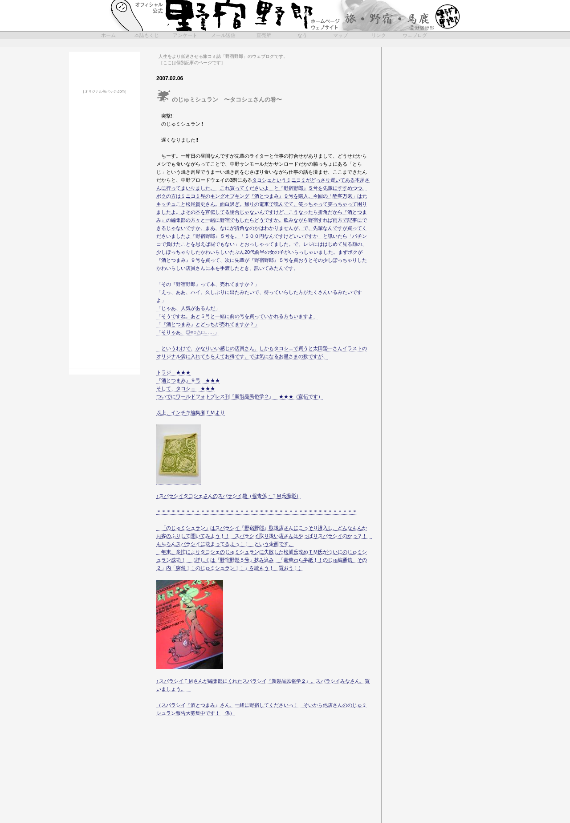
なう (302, 35)
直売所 (264, 35)
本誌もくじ (146, 35)
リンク (378, 35)
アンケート (185, 35)
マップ (340, 35)
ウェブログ (415, 35)
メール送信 (223, 35)
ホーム (108, 35)
